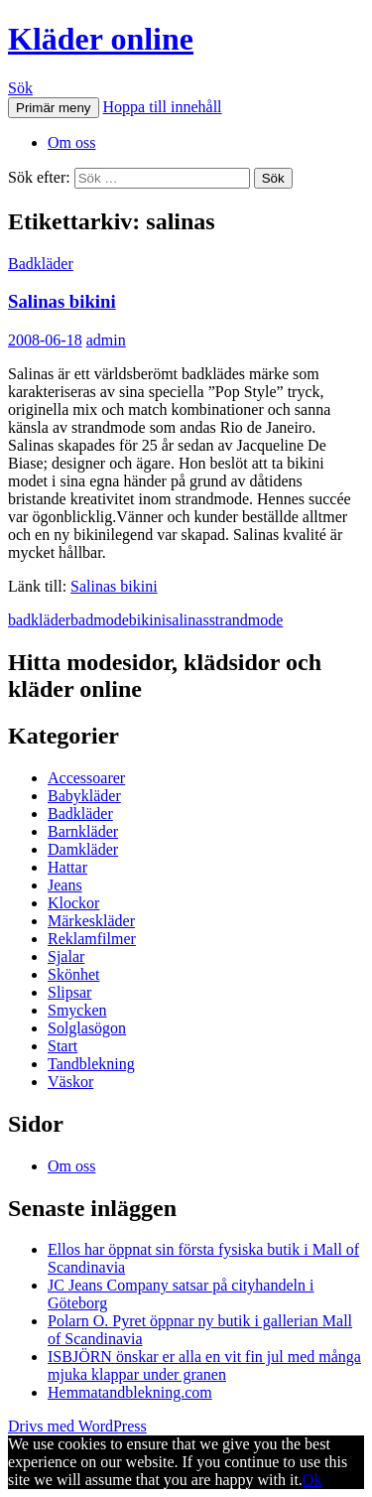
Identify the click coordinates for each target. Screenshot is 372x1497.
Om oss (71, 142)
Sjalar (66, 956)
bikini (147, 620)
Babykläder (84, 795)
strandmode (246, 620)
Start (62, 1045)
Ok (312, 1479)
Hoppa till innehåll (162, 106)
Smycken (77, 1010)
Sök (20, 87)
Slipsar (69, 992)
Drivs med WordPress (77, 1426)
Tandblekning (91, 1063)
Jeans (65, 885)
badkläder (39, 620)
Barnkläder (83, 831)
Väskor (70, 1081)
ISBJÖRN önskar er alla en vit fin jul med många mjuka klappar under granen (204, 1365)
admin (106, 340)
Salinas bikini (62, 301)
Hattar (67, 867)
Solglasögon (87, 1028)
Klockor (73, 902)
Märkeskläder (91, 920)
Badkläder (40, 263)
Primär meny (53, 107)
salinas (187, 620)
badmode (99, 620)
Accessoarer (86, 777)
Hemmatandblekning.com (130, 1392)
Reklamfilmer (92, 938)
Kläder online (100, 39)
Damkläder (83, 849)
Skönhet (73, 974)
